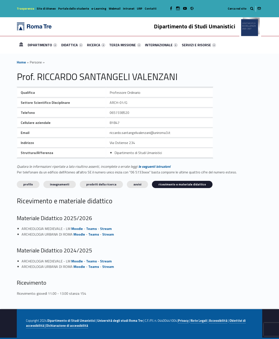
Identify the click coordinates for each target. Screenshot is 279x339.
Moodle (77, 228)
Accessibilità (218, 320)
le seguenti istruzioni (154, 166)
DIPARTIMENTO (42, 45)
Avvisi (137, 184)
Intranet (128, 8)
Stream (106, 228)
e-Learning (98, 8)
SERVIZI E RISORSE (199, 45)
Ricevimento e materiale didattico (182, 184)
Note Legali (199, 320)
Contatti (151, 8)
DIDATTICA (72, 45)
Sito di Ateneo (46, 8)
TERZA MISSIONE (125, 45)
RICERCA (96, 45)
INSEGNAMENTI (59, 184)
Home (21, 44)
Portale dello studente (73, 8)
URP (139, 8)
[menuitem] (21, 45)
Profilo (28, 184)
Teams (91, 228)
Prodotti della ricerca (101, 184)
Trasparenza (25, 8)
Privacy (183, 320)
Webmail (115, 8)
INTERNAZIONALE (161, 45)
